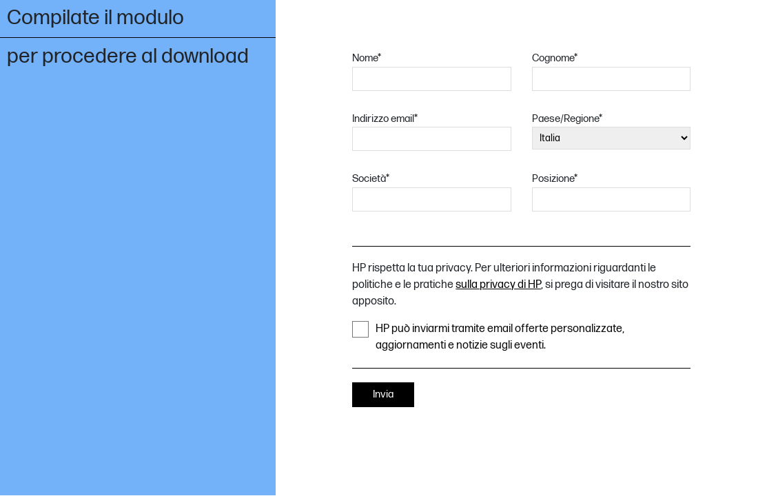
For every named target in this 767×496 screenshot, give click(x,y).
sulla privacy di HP (498, 284)
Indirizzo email (385, 119)
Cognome (554, 58)
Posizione (554, 179)
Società (370, 179)
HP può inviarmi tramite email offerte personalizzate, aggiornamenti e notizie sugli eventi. (488, 336)
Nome (366, 58)
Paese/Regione (567, 119)
